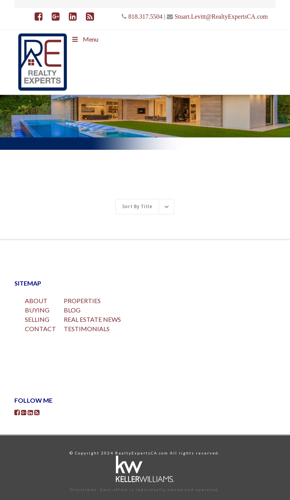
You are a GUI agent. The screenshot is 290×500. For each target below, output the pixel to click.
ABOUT (36, 300)
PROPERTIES (82, 300)
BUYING (37, 310)
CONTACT (40, 328)
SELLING (37, 319)
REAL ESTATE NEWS (92, 319)
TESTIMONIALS (87, 328)
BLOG (72, 310)
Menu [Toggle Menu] (84, 39)
